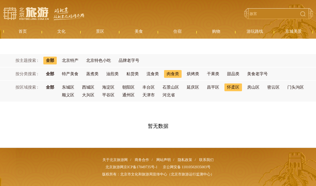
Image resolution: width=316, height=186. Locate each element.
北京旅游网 (43, 13)
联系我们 (206, 160)
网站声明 (163, 160)
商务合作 (142, 160)
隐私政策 (185, 160)
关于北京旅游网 (115, 160)
